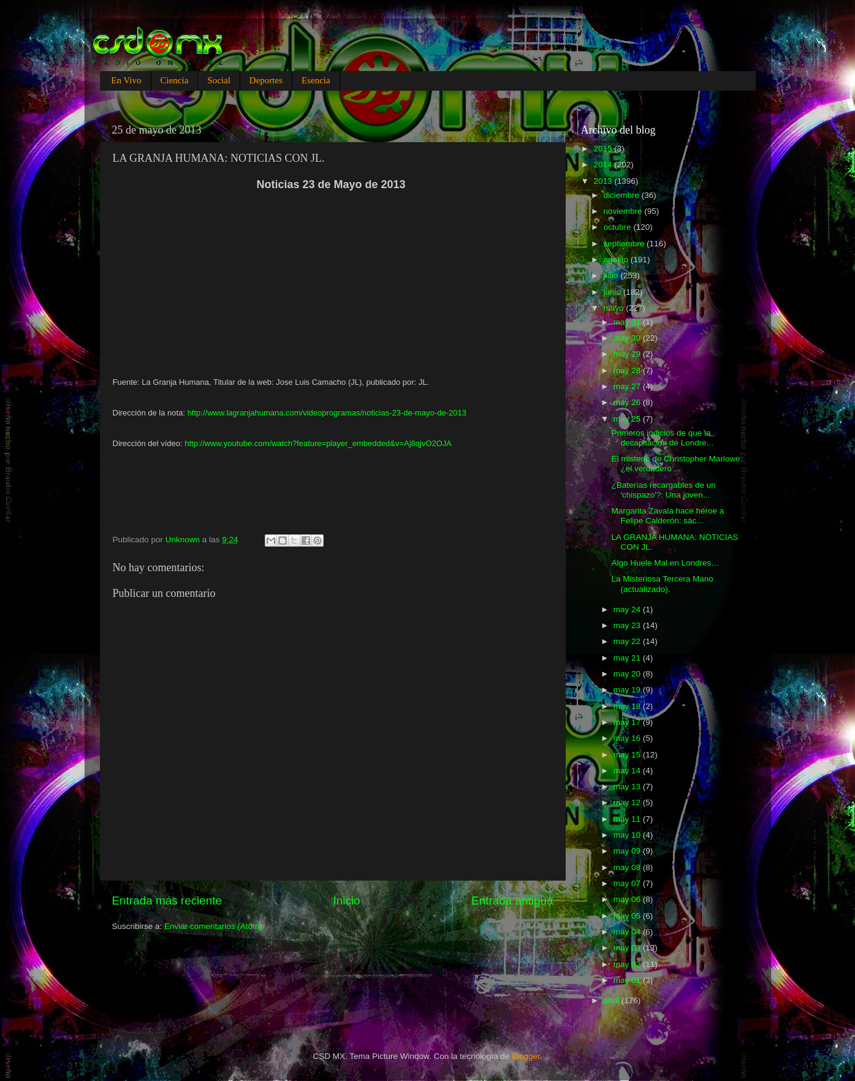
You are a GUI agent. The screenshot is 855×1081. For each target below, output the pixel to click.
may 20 (628, 673)
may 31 (628, 322)
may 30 (628, 338)
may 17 (628, 722)
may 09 (628, 850)
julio (612, 275)
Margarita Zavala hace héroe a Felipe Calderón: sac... (667, 515)
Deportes (266, 80)
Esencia (316, 80)
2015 (603, 148)
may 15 (628, 754)
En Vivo (126, 80)
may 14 (628, 770)
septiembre (625, 243)
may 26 (628, 402)
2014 (603, 164)
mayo (615, 308)
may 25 (628, 418)
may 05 (628, 915)
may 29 (628, 353)
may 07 (628, 883)
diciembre (623, 195)
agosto (617, 259)
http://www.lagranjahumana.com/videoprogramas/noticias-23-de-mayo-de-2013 (327, 412)
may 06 (628, 899)
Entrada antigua (512, 900)
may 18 (628, 706)
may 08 (628, 867)
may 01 (628, 980)
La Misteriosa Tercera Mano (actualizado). (662, 583)
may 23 (628, 625)
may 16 (628, 738)
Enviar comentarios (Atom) (213, 926)
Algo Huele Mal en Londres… (665, 562)
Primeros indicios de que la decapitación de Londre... (662, 437)
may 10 (628, 835)
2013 (603, 181)
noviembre (624, 211)
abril (612, 1000)
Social (218, 80)
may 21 (628, 657)
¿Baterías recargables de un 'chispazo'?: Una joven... (663, 489)
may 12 (628, 802)
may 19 (628, 689)
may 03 (628, 947)
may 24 (628, 609)
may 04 (628, 931)
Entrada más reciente (167, 900)
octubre (619, 227)
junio (613, 292)
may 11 (628, 819)
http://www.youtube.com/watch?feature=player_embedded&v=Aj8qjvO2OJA (318, 443)
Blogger (526, 1056)
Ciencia (175, 80)
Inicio (346, 900)
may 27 (628, 386)
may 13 (628, 786)
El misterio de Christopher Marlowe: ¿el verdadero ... (676, 463)
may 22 (628, 641)
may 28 (628, 370)
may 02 (628, 964)
